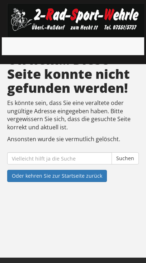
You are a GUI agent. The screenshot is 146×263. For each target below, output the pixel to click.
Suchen (125, 158)
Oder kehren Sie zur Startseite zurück (57, 175)
